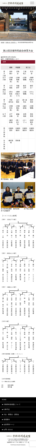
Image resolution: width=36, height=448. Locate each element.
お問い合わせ (7, 429)
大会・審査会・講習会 (10, 414)
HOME (4, 399)
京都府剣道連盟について (11, 404)
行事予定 (6, 409)
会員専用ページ (8, 424)
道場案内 (6, 419)
